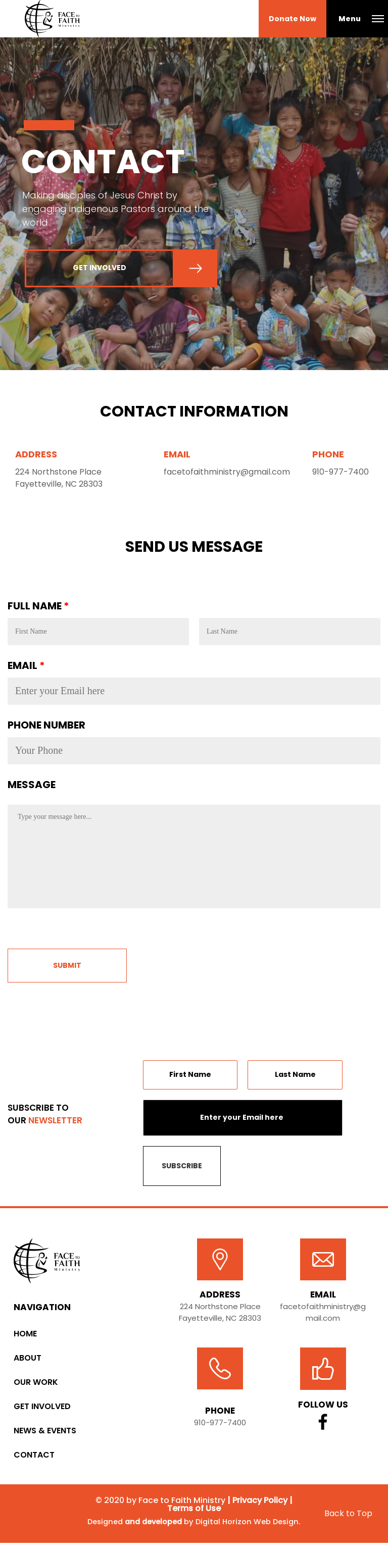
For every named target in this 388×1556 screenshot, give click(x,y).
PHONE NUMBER (46, 729)
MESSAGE (32, 789)
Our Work (36, 1387)
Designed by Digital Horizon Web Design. (193, 1530)
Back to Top (348, 1522)
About (27, 1363)
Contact (34, 1460)
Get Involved (42, 1411)
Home (25, 1338)
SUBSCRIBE (182, 1170)
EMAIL (26, 670)
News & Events (45, 1435)
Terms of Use (194, 1513)
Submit (67, 970)
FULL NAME (38, 610)
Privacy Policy (259, 1505)
